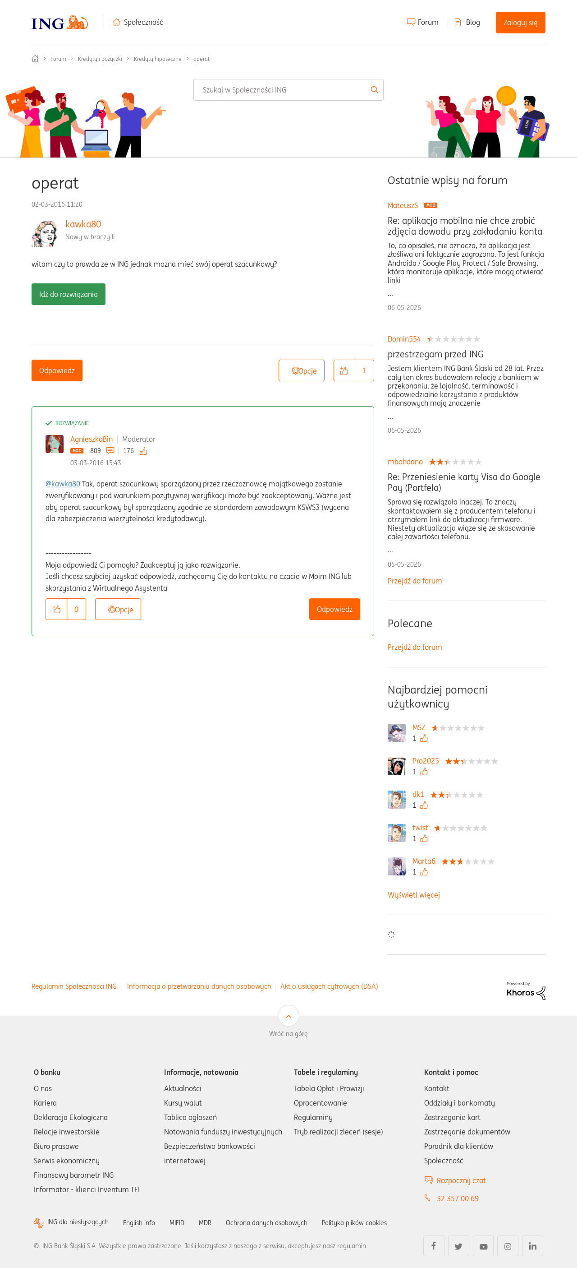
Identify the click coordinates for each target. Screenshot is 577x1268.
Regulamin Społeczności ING (74, 986)
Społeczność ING (35, 58)
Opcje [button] (307, 370)
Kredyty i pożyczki (100, 59)
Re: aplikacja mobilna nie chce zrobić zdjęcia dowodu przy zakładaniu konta (465, 226)
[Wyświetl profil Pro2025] (428, 760)
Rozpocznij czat (461, 1180)
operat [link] (201, 59)
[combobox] (288, 90)
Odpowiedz (57, 370)
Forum (428, 22)
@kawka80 (63, 483)
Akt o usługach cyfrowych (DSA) (329, 986)
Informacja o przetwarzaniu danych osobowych (199, 986)
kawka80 (83, 224)
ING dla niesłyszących (82, 1222)
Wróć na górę (288, 1034)
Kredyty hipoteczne (158, 59)
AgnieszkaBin (91, 439)
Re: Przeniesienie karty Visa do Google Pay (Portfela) (464, 482)
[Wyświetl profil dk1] (420, 794)
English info (149, 1222)
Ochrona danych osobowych (288, 1222)
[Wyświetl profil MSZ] (421, 727)
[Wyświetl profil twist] (422, 827)
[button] (344, 370)
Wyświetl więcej (414, 894)
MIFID (191, 1222)
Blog (473, 22)
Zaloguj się (521, 22)
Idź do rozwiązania (68, 294)
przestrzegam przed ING (436, 354)
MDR (221, 1222)
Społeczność (143, 22)
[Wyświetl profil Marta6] (426, 860)
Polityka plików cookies (385, 1222)
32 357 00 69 (458, 1198)
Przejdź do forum (415, 580)
